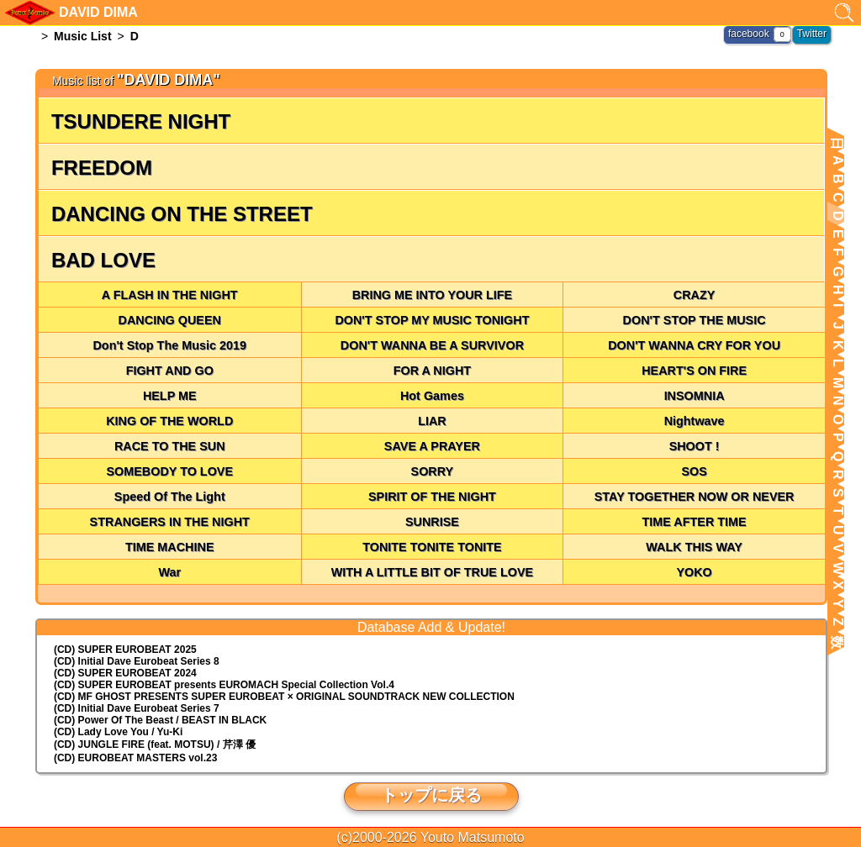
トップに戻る (431, 795)
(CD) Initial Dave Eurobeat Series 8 (136, 661)
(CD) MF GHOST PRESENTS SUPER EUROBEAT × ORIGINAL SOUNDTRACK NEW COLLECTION (284, 696)
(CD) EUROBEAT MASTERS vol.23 (135, 758)
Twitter (812, 33)
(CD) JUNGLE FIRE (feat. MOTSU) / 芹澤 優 (155, 744)
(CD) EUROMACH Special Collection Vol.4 (224, 685)
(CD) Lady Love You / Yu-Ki (118, 732)
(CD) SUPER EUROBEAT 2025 (125, 649)
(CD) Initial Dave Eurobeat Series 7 (136, 708)
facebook (748, 33)
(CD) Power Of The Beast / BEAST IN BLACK (160, 720)
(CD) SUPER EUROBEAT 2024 (125, 673)
